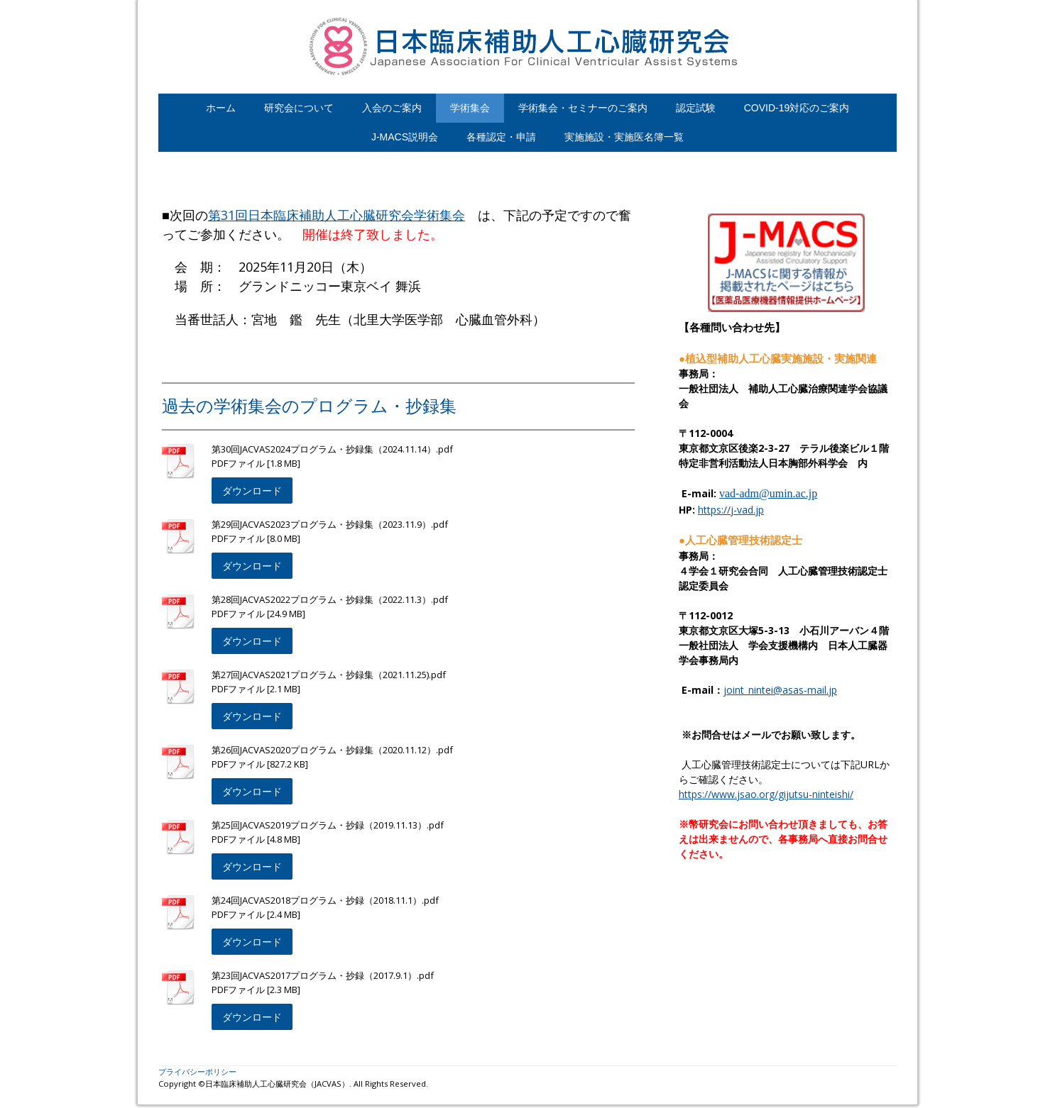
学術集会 (470, 107)
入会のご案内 (392, 107)
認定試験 (696, 107)
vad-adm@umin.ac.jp (768, 493)
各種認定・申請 (501, 137)
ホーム (221, 107)
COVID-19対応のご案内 (797, 107)
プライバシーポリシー (197, 1071)
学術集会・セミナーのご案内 (582, 107)
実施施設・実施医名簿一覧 (624, 137)
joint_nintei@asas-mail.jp (780, 690)
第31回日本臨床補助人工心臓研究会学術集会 (336, 214)
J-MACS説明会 (404, 137)
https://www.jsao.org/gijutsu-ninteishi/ (766, 794)
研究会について (299, 107)
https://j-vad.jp (731, 509)
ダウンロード (252, 490)
